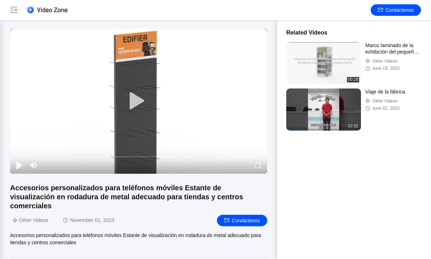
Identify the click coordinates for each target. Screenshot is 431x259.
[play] (139, 101)
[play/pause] (19, 165)
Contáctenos (396, 10)
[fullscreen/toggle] (258, 165)
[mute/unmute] (34, 165)
